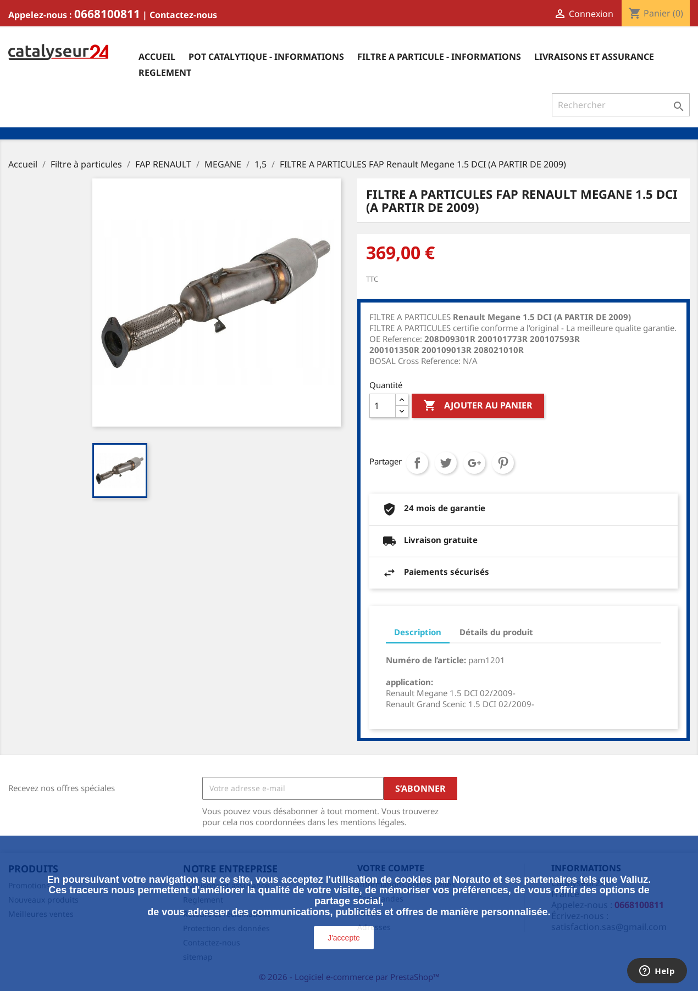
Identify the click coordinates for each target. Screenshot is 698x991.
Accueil (157, 57)
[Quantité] (382, 406)
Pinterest (503, 463)
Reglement (165, 72)
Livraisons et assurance (594, 57)
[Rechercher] (621, 104)
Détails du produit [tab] (496, 631)
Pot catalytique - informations (266, 57)
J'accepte (344, 937)
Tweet (446, 463)
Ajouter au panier (478, 406)
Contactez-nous (183, 15)
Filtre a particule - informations (439, 57)
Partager (417, 463)
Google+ (474, 463)
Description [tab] (417, 631)
